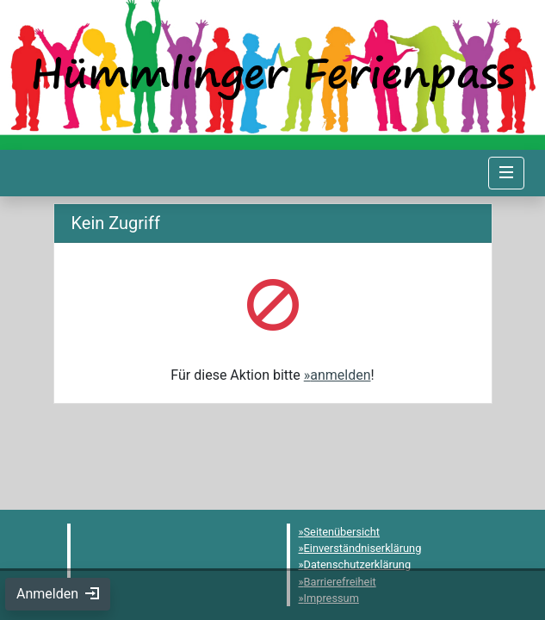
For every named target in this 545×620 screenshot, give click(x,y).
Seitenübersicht (342, 531)
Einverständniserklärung (363, 548)
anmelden (340, 375)
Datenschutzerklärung (358, 564)
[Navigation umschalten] (506, 173)
